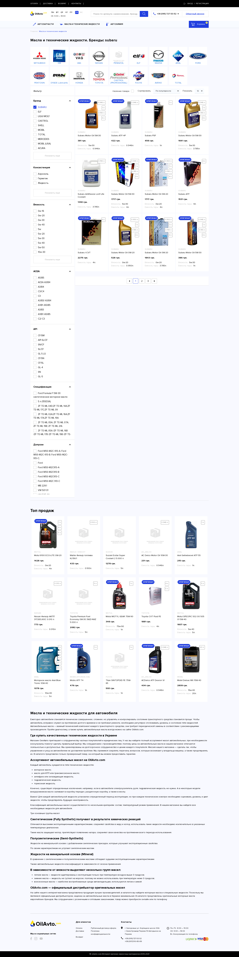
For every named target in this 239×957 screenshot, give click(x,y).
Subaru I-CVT (84, 252)
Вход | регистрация (196, 3)
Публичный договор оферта (103, 928)
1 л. (103, 108)
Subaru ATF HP (118, 135)
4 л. (103, 118)
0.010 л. (57, 583)
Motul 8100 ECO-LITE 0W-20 (48, 555)
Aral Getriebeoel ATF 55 (189, 555)
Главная (34, 31)
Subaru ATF (183, 194)
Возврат (79, 937)
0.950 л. (168, 161)
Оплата (79, 928)
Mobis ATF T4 (76, 680)
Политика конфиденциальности (100, 932)
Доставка (80, 931)
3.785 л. (101, 113)
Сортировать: (145, 91)
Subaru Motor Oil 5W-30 (89, 135)
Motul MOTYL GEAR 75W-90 (119, 616)
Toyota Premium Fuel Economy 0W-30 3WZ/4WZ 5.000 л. (83, 619)
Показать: (188, 91)
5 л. (59, 533)
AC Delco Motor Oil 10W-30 (154, 555)
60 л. (59, 668)
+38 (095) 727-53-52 (133, 938)
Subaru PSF (150, 135)
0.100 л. (93, 522)
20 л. (59, 663)
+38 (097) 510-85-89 (133, 941)
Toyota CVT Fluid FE (151, 616)
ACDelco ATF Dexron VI (152, 680)
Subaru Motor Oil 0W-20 (156, 194)
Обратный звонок (195, 13)
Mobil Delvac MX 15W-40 (189, 680)
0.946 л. (101, 102)
